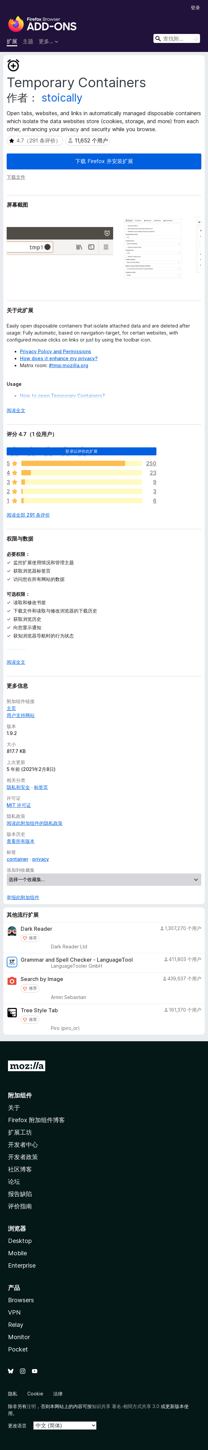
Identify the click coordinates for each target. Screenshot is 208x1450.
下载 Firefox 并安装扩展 (104, 161)
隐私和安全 (18, 787)
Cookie (35, 1393)
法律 (58, 1393)
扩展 (12, 41)
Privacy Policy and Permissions (55, 351)
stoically (62, 97)
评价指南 (20, 1206)
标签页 (41, 787)
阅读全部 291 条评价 (28, 515)
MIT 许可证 (19, 805)
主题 (28, 41)
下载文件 (16, 177)
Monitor (19, 1336)
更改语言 (17, 1425)
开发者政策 (23, 1156)
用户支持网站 (21, 715)
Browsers (21, 1300)
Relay (15, 1324)
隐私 (12, 1393)
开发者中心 (23, 1144)
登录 (195, 7)
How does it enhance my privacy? (59, 358)
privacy (40, 859)
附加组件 (20, 1095)
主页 (11, 708)
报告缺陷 (20, 1193)
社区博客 (20, 1169)
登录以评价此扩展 (81, 451)
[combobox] (176, 38)
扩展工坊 (20, 1132)
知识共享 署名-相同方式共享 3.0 (125, 1406)
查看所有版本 (21, 841)
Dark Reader (36, 929)
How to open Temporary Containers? (62, 395)
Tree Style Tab (39, 1010)
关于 (14, 1107)
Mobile (17, 1253)
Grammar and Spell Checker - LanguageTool (77, 960)
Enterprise (22, 1265)
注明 (31, 1406)
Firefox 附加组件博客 (36, 1119)
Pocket (18, 1349)
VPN (14, 1312)
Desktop (20, 1240)
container (17, 859)
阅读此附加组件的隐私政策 (35, 823)
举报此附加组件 (23, 897)
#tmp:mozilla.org (68, 365)
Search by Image (42, 979)
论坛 (14, 1181)
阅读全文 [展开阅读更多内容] (16, 410)
